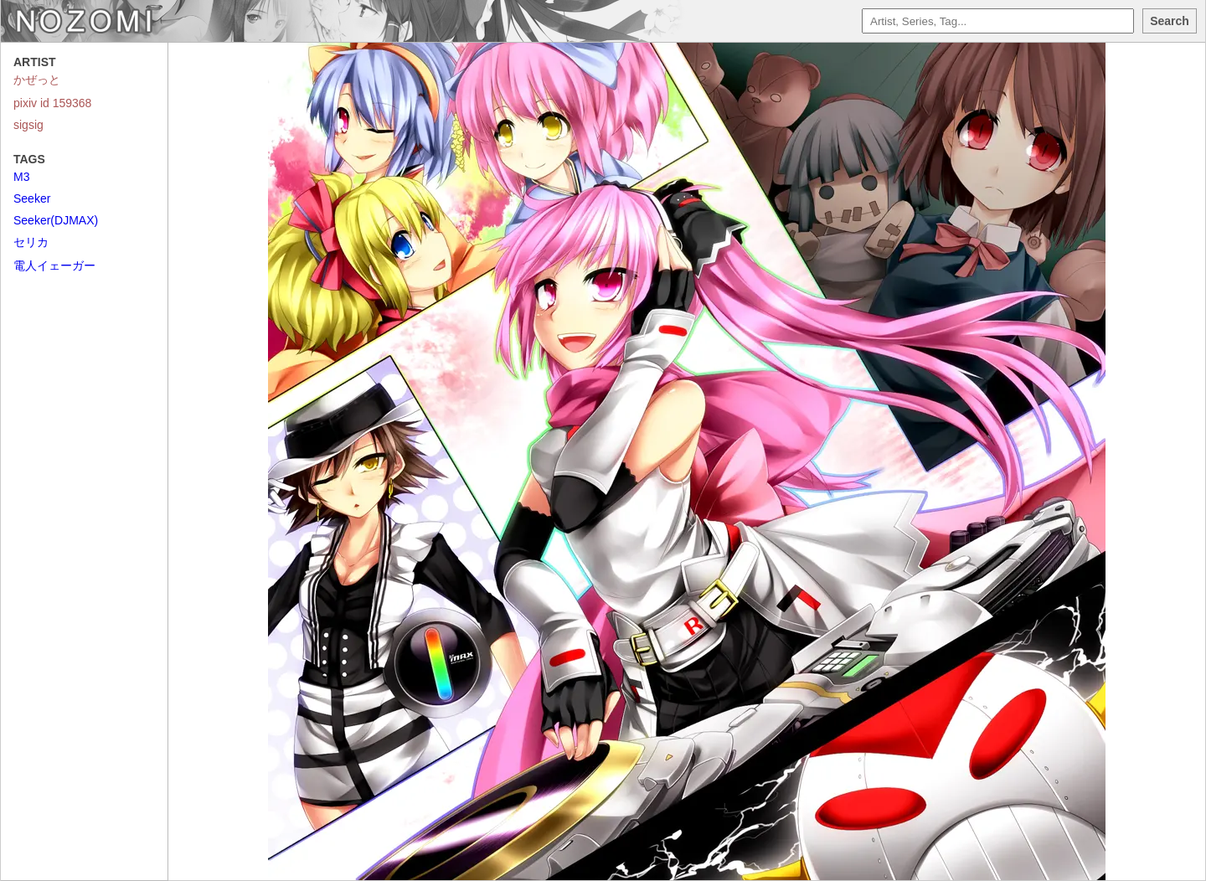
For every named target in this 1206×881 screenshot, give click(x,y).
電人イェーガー (54, 265)
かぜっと (36, 79)
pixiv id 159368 (52, 103)
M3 (21, 176)
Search (1169, 21)
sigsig (28, 124)
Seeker (31, 198)
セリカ (31, 242)
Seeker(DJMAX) (55, 220)
